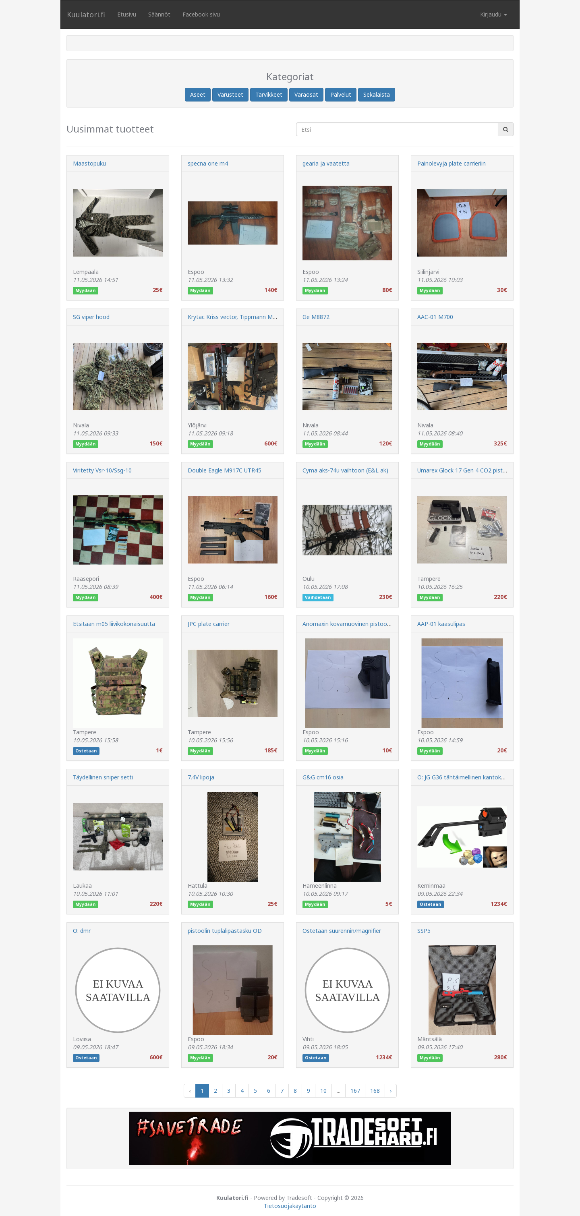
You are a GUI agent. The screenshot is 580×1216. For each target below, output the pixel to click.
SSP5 (424, 930)
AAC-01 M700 (435, 317)
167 (355, 1090)
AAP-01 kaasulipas (441, 624)
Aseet (197, 94)
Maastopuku (89, 163)
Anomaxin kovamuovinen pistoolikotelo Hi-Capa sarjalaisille (380, 624)
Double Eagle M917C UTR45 (224, 470)
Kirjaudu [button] (493, 14)
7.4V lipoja (201, 777)
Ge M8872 (315, 317)
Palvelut (340, 94)
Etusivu (126, 14)
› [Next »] (391, 1090)
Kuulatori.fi (86, 14)
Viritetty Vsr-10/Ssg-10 (102, 470)
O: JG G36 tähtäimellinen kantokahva (465, 777)
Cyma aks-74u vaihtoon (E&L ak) (345, 470)
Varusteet (230, 94)
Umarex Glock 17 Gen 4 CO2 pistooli (464, 470)
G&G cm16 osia (323, 777)
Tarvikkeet (268, 94)
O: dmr (82, 930)
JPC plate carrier (209, 624)
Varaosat (306, 94)
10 (323, 1090)
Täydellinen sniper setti (103, 777)
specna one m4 (208, 163)
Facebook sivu (201, 14)
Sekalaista (376, 94)
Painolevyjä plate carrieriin (451, 163)
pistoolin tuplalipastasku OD (225, 930)
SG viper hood (91, 317)
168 (375, 1090)
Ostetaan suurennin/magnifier (341, 930)
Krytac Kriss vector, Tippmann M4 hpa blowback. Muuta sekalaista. (275, 317)
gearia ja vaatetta (326, 163)
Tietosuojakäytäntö (290, 1206)
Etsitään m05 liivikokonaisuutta (114, 624)
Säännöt (159, 14)
